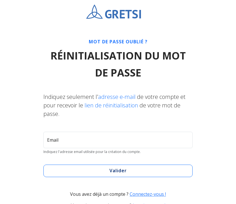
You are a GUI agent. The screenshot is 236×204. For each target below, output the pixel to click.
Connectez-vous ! (148, 194)
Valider (118, 170)
